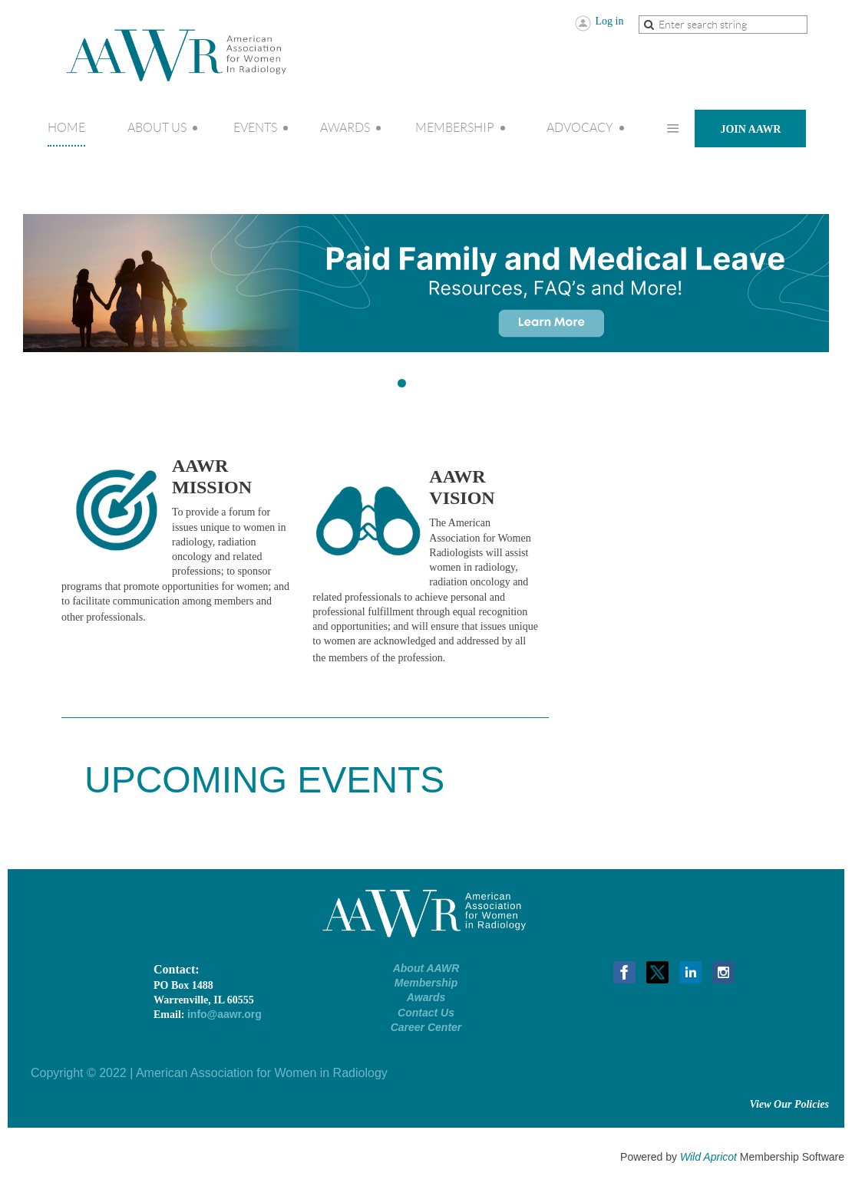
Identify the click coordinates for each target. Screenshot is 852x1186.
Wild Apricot (708, 1157)
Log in (610, 21)
